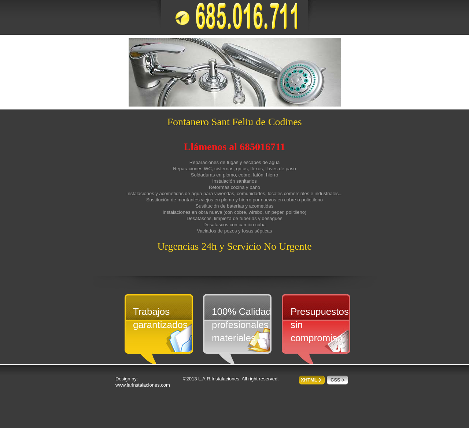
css (335, 380)
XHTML (309, 380)
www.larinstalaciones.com (142, 385)
